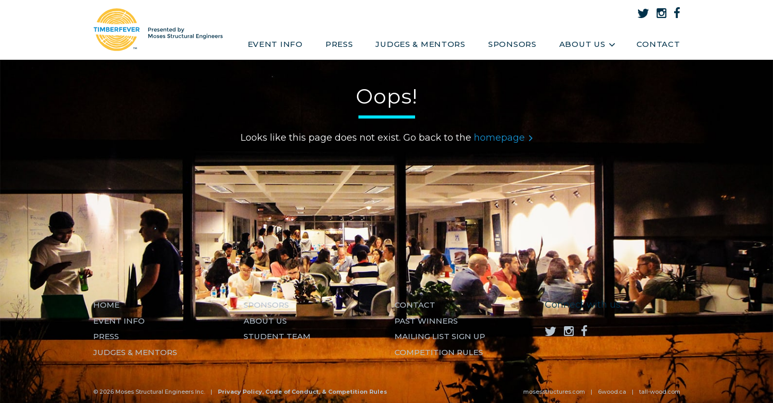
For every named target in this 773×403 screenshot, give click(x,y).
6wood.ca (612, 391)
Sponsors (512, 44)
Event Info (275, 44)
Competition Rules (438, 352)
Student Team (277, 336)
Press (339, 44)
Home (106, 305)
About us (265, 321)
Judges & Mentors (420, 44)
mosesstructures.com (554, 391)
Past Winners (426, 321)
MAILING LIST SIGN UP (439, 336)
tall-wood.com (659, 391)
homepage (503, 137)
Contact (658, 44)
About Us (586, 44)
